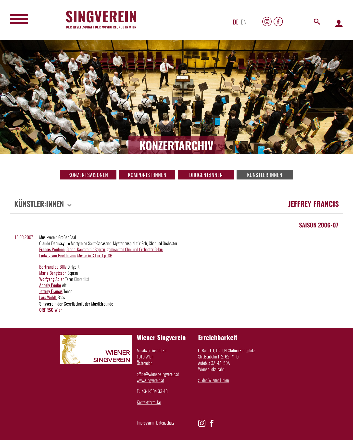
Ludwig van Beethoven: (57, 255)
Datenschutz (165, 422)
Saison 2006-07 (318, 224)
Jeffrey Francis (51, 291)
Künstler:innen (264, 174)
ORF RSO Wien (51, 310)
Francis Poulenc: (52, 249)
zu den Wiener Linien (213, 380)
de (236, 21)
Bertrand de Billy (52, 266)
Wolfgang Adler (51, 279)
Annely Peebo (50, 285)
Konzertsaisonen (88, 174)
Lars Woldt (48, 297)
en (244, 21)
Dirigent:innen (206, 174)
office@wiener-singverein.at (158, 374)
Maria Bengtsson (52, 273)
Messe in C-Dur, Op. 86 (94, 255)
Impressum (145, 422)
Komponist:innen (147, 174)
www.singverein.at (150, 380)
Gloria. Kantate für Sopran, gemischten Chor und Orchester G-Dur (114, 249)
